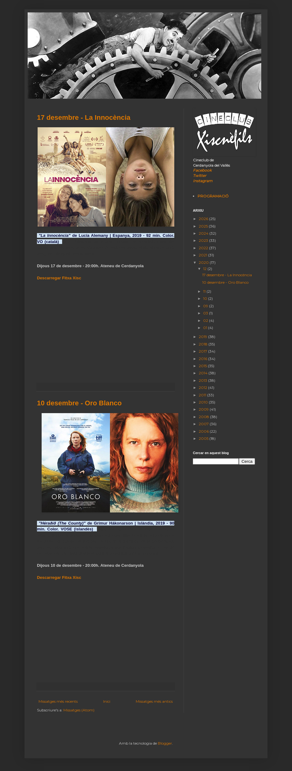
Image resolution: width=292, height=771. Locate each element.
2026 (204, 218)
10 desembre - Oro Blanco (79, 403)
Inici (106, 701)
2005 (204, 438)
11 (205, 291)
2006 (204, 431)
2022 (204, 248)
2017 (203, 351)
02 (206, 320)
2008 (204, 416)
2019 (203, 336)
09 (206, 306)
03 (206, 313)
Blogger (165, 743)
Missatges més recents (58, 701)
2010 (204, 402)
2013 (203, 380)
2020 (204, 262)
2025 (204, 226)
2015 (203, 365)
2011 (203, 395)
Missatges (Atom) (78, 710)
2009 (204, 409)
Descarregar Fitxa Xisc (59, 278)
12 (205, 268)
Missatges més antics (154, 701)
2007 (204, 424)
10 (205, 298)
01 (205, 327)
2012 (203, 387)
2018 (203, 344)
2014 (203, 373)
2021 (203, 255)
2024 (204, 233)
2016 (203, 358)
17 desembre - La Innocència (83, 117)
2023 (204, 240)
